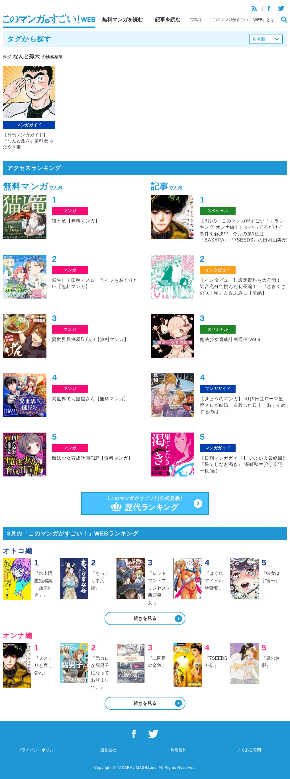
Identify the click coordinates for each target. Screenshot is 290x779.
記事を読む (168, 20)
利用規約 (179, 750)
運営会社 (108, 750)
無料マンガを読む (122, 20)
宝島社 (196, 19)
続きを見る (145, 618)
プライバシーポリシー (38, 750)
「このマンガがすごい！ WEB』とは (241, 19)
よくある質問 (249, 750)
